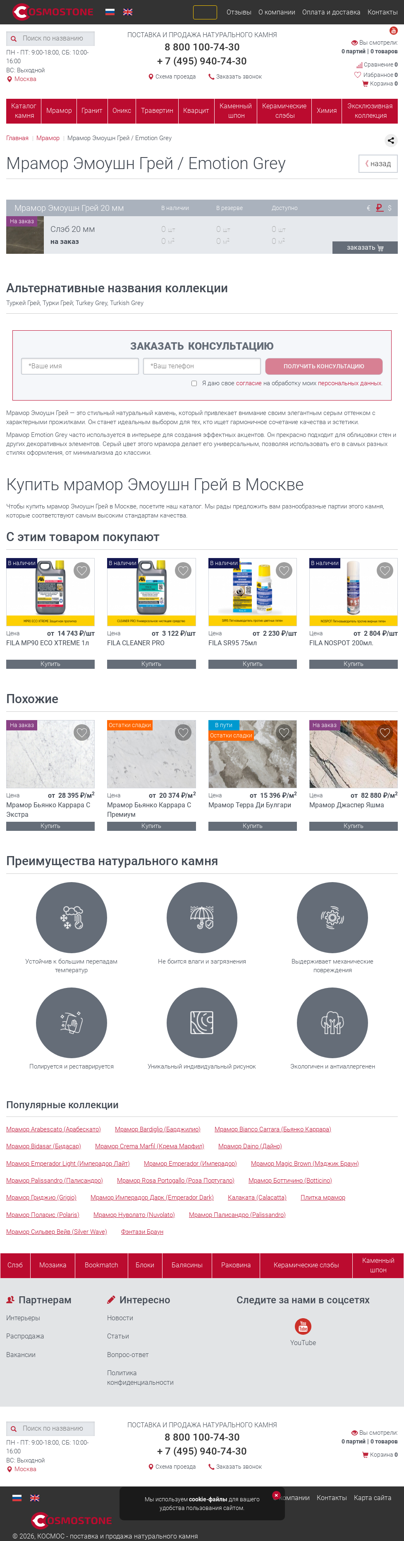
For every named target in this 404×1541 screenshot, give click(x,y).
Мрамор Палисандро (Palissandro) (237, 1215)
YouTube (303, 1332)
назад (376, 163)
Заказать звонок (239, 76)
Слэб (15, 1265)
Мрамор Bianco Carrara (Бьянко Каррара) (273, 1129)
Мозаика (53, 1265)
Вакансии (21, 1355)
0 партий (354, 51)
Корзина (384, 83)
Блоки (145, 1265)
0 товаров (384, 51)
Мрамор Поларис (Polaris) (42, 1215)
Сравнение (377, 64)
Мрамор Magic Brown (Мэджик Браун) (305, 1163)
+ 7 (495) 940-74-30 (202, 61)
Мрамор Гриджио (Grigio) (41, 1197)
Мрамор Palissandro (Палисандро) (54, 1180)
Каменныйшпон (378, 1265)
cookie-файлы (208, 1499)
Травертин (157, 111)
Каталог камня (23, 110)
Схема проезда (175, 76)
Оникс (121, 111)
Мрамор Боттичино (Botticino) (290, 1180)
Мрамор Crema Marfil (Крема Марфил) (149, 1146)
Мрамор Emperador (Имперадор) (190, 1163)
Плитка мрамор (323, 1197)
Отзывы (239, 12)
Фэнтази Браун (142, 1232)
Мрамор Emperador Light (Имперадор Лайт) (68, 1163)
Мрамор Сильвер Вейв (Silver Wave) (56, 1232)
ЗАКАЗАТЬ (365, 247)
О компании (276, 12)
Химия (327, 111)
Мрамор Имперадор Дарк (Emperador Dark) (152, 1197)
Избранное (380, 75)
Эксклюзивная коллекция (370, 110)
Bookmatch (101, 1265)
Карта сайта (373, 1497)
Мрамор (59, 111)
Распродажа (25, 1336)
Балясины (187, 1265)
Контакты (383, 12)
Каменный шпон (236, 110)
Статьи (118, 1336)
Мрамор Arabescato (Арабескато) (53, 1129)
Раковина (236, 1265)
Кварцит (196, 111)
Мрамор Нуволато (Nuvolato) (134, 1215)
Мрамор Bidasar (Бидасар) (43, 1146)
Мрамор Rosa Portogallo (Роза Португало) (175, 1180)
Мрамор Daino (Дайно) (250, 1146)
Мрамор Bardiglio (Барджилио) (158, 1129)
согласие (249, 383)
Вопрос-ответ (128, 1355)
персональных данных (349, 383)
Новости (120, 1318)
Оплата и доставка (331, 12)
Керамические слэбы (284, 110)
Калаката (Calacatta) (257, 1197)
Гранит (92, 111)
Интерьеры (23, 1318)
